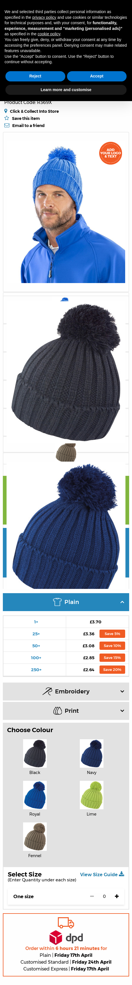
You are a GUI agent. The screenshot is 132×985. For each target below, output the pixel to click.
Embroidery (83, 691)
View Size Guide (102, 874)
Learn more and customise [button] (65, 89)
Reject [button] (35, 76)
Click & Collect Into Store (34, 111)
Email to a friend (28, 125)
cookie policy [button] (49, 34)
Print (88, 710)
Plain (88, 602)
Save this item (26, 118)
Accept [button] (96, 76)
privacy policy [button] (44, 17)
